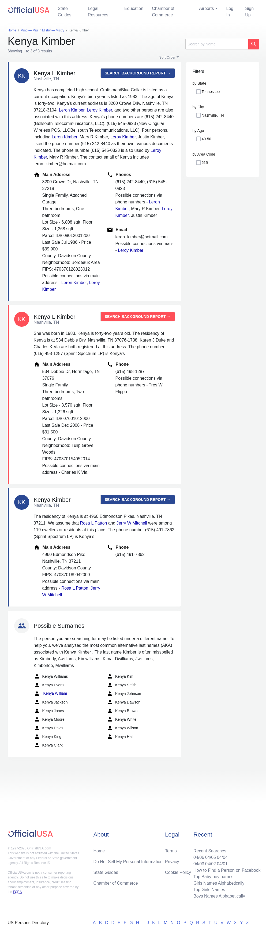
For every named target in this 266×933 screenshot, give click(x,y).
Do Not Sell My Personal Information (128, 861)
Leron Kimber (71, 110)
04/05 (210, 857)
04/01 (222, 864)
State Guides (65, 11)
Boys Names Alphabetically (219, 896)
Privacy (172, 861)
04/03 (198, 864)
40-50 (206, 139)
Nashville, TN (213, 115)
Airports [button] (206, 8)
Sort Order (167, 57)
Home (99, 851)
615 (205, 162)
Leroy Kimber (99, 110)
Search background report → (138, 73)
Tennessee (211, 91)
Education (133, 8)
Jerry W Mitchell (132, 523)
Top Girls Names (209, 889)
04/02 (210, 864)
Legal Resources (98, 11)
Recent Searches (209, 851)
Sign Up (249, 11)
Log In (230, 11)
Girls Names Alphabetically (218, 883)
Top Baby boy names (213, 876)
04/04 (222, 857)
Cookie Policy (178, 872)
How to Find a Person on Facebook (227, 870)
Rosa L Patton (93, 523)
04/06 (198, 857)
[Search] (216, 44)
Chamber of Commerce (163, 11)
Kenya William (50, 693)
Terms (171, 851)
